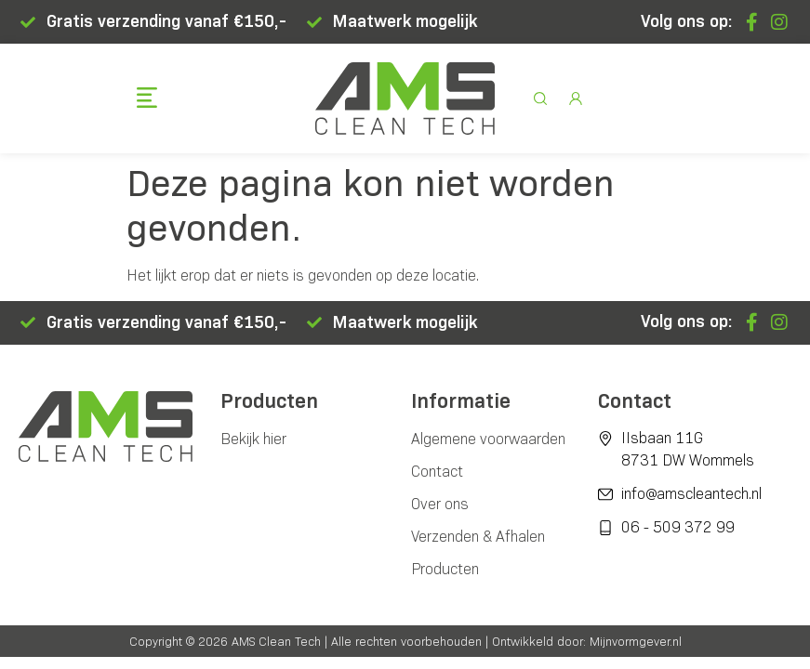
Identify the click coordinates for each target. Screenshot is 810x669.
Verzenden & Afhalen (478, 536)
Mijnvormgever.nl (636, 641)
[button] (147, 100)
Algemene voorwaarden (488, 439)
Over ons (440, 504)
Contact (437, 471)
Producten (445, 569)
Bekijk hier (253, 439)
